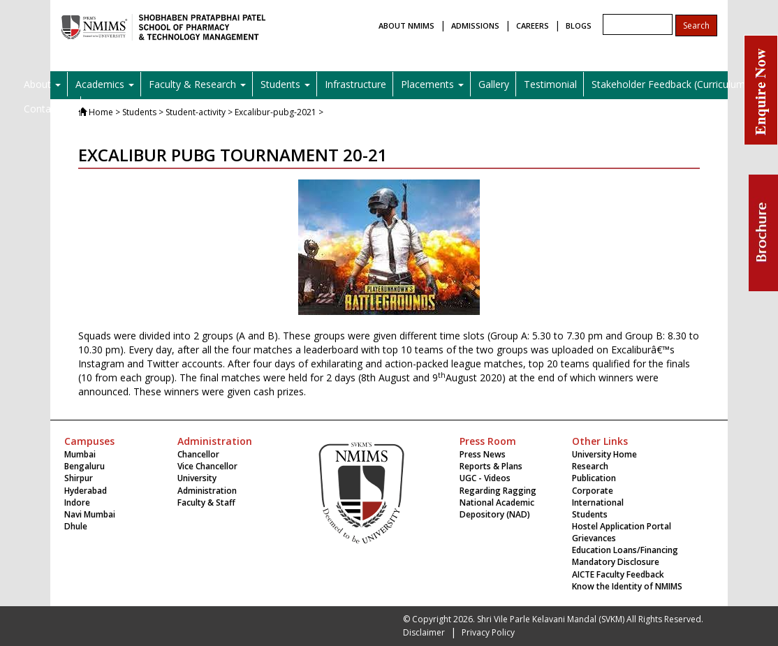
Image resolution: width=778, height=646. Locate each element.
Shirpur (78, 478)
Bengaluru (84, 466)
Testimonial (550, 84)
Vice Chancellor (207, 466)
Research (590, 466)
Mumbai (80, 454)
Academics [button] (104, 84)
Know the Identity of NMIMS (627, 586)
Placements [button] (432, 84)
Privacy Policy (488, 632)
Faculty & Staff (206, 502)
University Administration (207, 484)
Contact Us (49, 108)
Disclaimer (424, 632)
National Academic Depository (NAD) (497, 508)
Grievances (594, 538)
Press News (483, 454)
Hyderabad (85, 491)
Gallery (493, 84)
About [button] (42, 84)
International (598, 502)
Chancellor (198, 454)
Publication (594, 478)
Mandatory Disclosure (615, 562)
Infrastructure (355, 84)
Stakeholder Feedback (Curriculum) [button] (675, 84)
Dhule (75, 526)
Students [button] (285, 84)
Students (590, 514)
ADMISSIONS (475, 25)
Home (101, 112)
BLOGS (579, 25)
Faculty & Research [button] (197, 84)
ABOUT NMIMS (406, 25)
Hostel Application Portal (621, 526)
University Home (604, 454)
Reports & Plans (491, 466)
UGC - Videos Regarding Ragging (498, 484)
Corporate (592, 491)
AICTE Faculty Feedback (618, 574)
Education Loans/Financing (625, 550)
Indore (77, 502)
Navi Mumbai (89, 514)
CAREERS (532, 25)
